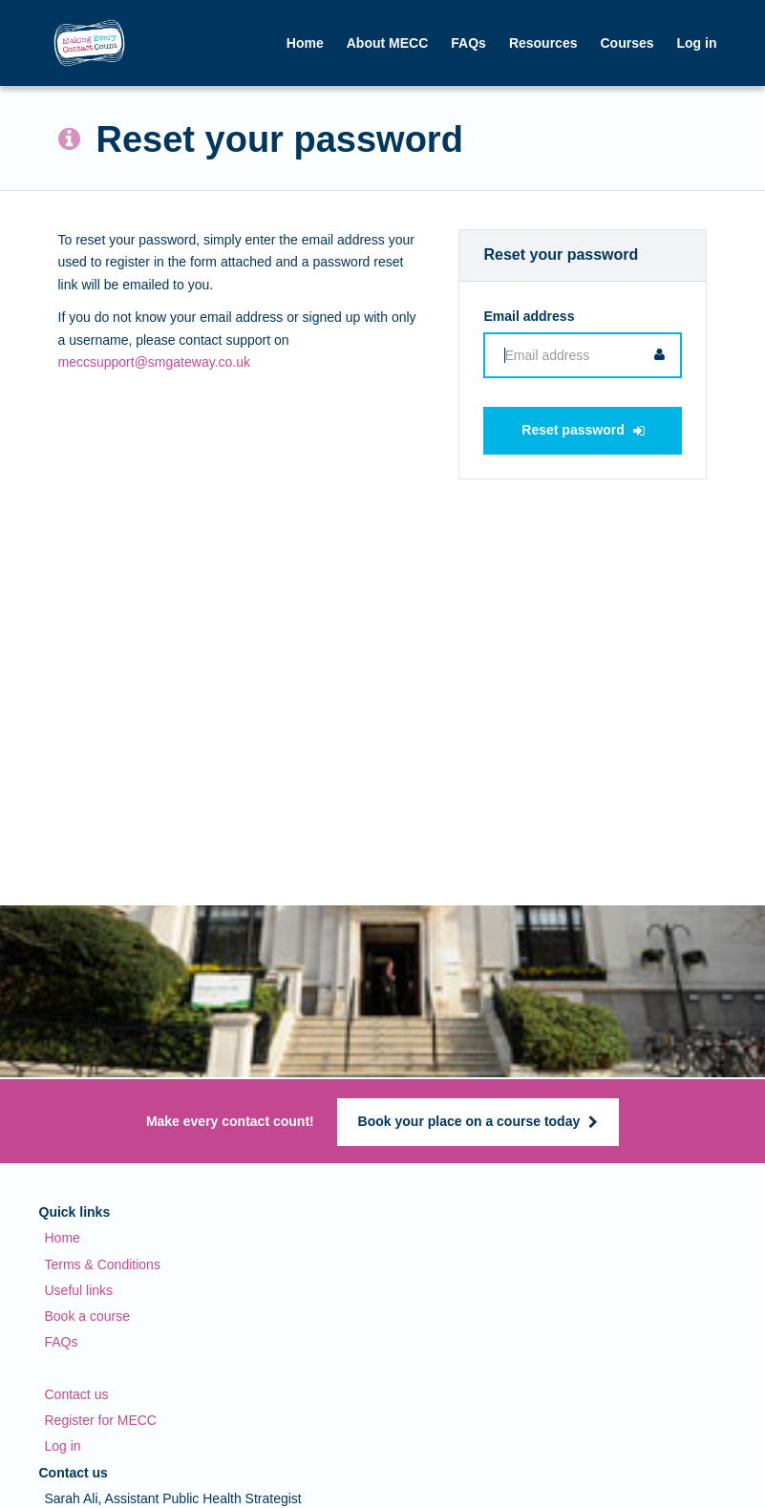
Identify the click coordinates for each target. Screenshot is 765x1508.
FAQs (468, 43)
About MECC (388, 43)
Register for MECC (101, 1420)
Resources (543, 43)
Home (305, 43)
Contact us (77, 1394)
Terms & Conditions (102, 1264)
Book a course (88, 1316)
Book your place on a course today (478, 1121)
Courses (626, 43)
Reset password (582, 429)
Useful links (79, 1290)
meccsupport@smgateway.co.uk (154, 362)
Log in (63, 1446)
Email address (528, 316)
